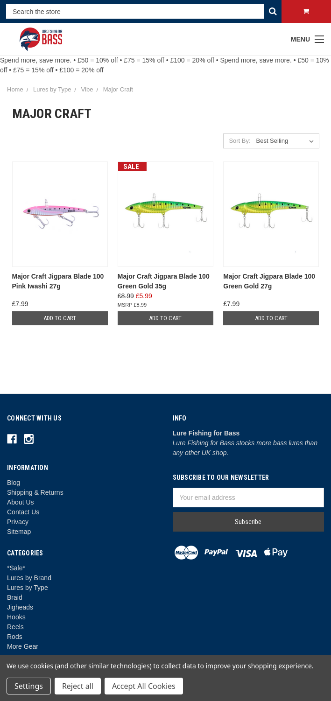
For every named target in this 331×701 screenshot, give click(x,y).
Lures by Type (27, 587)
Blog (13, 482)
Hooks (16, 617)
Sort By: (239, 140)
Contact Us (23, 512)
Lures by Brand (29, 578)
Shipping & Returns (35, 492)
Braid (14, 597)
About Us (20, 502)
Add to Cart (59, 318)
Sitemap (19, 531)
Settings (28, 686)
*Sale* (16, 568)
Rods (14, 636)
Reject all (77, 686)
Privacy (17, 522)
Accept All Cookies (144, 686)
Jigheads (20, 607)
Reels (15, 627)
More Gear (22, 646)
